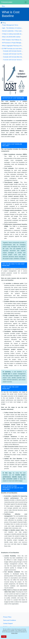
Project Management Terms (10, 25)
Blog (3, 6)
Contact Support (8, 623)
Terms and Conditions (9, 620)
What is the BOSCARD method (11, 37)
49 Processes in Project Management (13, 42)
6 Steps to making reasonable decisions (13, 34)
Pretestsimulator (6, 2)
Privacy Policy (7, 617)
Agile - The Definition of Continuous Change (15, 28)
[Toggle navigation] (25, 2)
